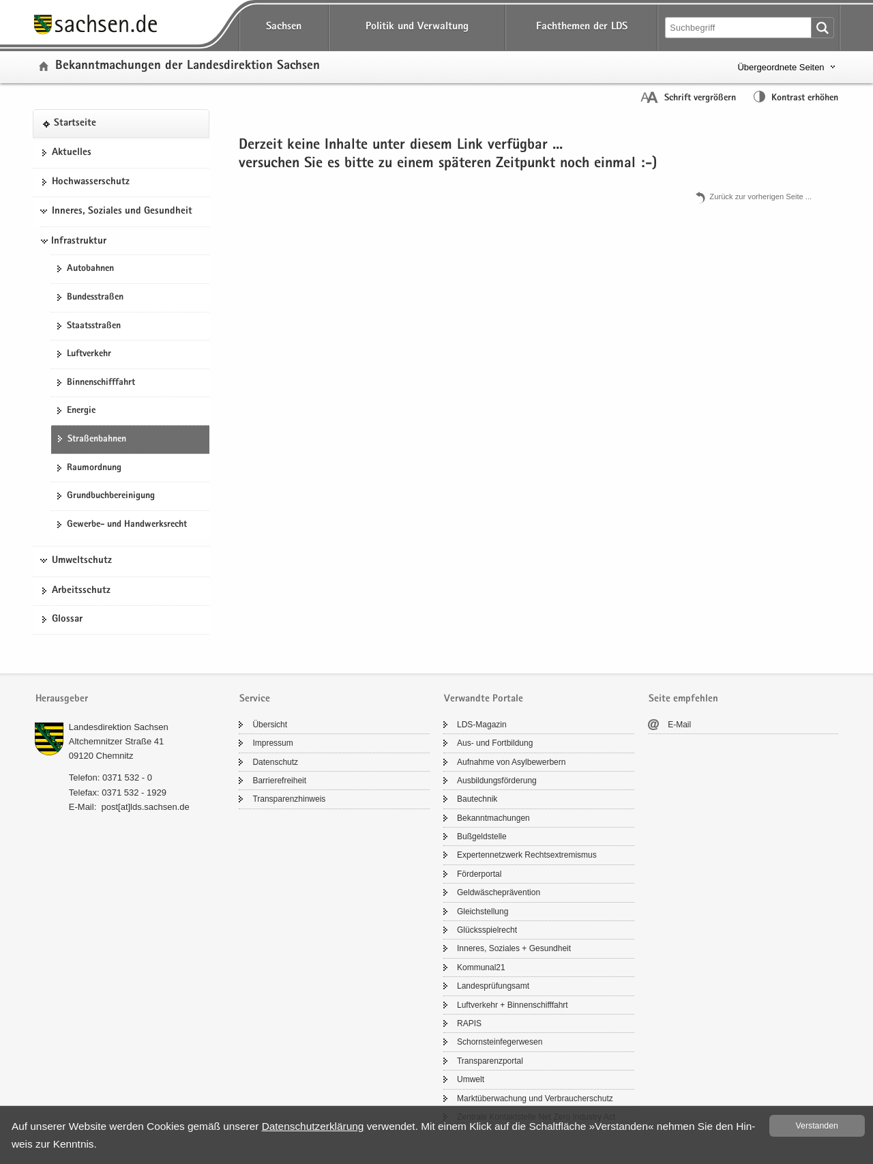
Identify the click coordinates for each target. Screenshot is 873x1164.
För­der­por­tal (479, 874)
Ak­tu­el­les (71, 153)
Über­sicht (269, 724)
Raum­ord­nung (94, 468)
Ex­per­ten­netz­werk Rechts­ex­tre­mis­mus (527, 855)
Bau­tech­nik (477, 799)
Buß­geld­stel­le (482, 836)
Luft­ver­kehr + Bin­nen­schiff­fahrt (512, 1005)
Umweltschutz (82, 560)
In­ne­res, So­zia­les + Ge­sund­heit (514, 948)
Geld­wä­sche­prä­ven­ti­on (498, 892)
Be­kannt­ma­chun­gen (493, 818)
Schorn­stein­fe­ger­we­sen (499, 1042)
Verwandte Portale (483, 699)
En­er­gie (81, 411)
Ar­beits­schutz (81, 591)
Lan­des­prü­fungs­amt (493, 986)
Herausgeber (61, 699)
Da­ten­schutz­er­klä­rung (313, 1126)
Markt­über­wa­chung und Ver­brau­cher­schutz (535, 1098)
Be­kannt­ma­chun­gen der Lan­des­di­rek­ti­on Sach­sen (187, 66)
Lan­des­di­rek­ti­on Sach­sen (118, 727)
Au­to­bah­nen (90, 269)
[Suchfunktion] (739, 27)
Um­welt (470, 1079)
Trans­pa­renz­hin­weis (288, 799)
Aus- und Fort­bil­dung (495, 743)
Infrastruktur (78, 241)
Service (254, 699)
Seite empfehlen (683, 699)
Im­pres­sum (272, 743)
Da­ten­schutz (275, 762)
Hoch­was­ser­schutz (91, 182)
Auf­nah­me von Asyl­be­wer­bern (511, 762)
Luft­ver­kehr (89, 354)
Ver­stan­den (817, 1126)
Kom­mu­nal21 (481, 967)
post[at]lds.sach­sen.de (145, 807)
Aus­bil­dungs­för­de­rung (497, 780)
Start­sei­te (75, 123)
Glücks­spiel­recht (487, 930)
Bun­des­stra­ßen (95, 297)
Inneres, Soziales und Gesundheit (122, 211)
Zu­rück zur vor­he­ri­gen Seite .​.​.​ (760, 196)
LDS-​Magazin (482, 724)
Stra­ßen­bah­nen (97, 439)
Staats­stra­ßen (94, 326)
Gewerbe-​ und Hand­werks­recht (127, 524)
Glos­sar (67, 619)
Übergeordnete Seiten (780, 67)
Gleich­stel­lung (482, 911)
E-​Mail (679, 724)
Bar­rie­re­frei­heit (279, 780)
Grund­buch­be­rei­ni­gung (111, 496)
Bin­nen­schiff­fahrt (101, 383)
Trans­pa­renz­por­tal (490, 1061)
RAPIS (469, 1023)
